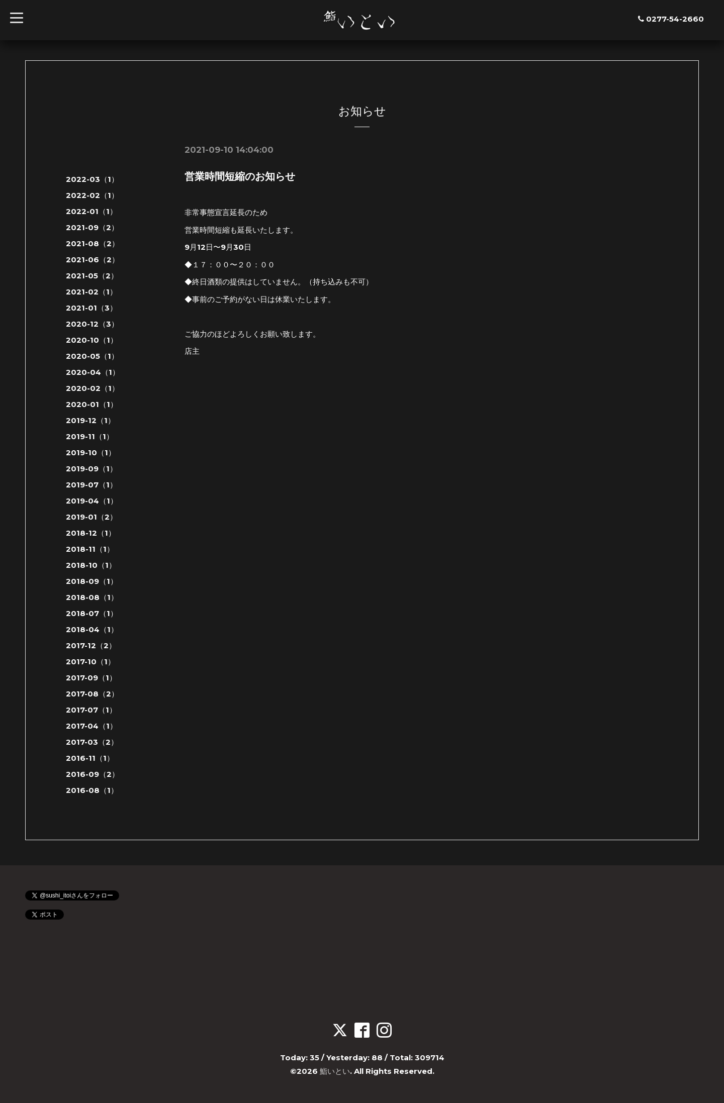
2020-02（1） (92, 388)
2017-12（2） (91, 645)
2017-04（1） (91, 726)
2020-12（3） (92, 324)
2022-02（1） (92, 195)
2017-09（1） (91, 677)
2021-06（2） (92, 259)
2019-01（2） (91, 517)
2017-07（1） (91, 710)
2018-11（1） (90, 549)
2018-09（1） (92, 581)
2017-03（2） (92, 742)
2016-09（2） (92, 774)
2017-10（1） (90, 661)
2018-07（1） (92, 613)
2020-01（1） (92, 404)
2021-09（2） (92, 227)
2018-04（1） (92, 629)
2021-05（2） (92, 275)
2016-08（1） (92, 790)
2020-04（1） (93, 372)
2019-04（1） (92, 501)
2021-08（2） (92, 243)
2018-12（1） (91, 533)
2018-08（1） (92, 597)
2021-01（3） (91, 308)
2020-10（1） (92, 340)
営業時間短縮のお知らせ (240, 176)
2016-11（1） (90, 758)
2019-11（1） (90, 436)
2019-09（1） (91, 468)
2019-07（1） (91, 484)
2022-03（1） (92, 179)
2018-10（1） (91, 565)
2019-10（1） (91, 452)
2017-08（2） (92, 693)
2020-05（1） (92, 356)
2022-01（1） (91, 211)
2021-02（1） (91, 291)
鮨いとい (335, 1071)
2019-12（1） (90, 420)
